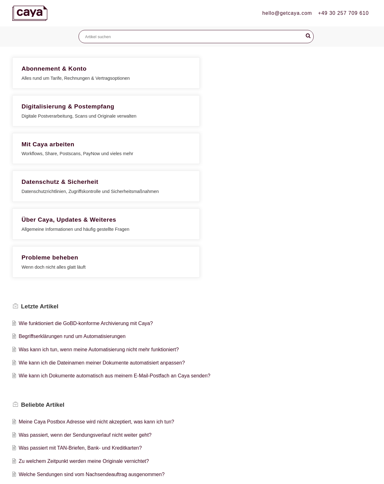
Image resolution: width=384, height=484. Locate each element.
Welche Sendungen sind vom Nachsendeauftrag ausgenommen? (91, 357)
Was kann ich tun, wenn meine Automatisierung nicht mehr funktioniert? (99, 232)
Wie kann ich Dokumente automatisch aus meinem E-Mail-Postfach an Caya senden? (114, 258)
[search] (196, 36)
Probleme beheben (294, 123)
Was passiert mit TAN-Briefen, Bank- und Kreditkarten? (80, 331)
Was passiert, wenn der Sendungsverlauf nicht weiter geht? (85, 317)
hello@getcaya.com (287, 13)
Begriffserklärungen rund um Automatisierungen (72, 219)
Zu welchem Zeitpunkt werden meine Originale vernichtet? (84, 344)
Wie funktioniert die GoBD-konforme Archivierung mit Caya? (86, 206)
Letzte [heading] (40, 189)
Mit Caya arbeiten (292, 68)
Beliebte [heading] (43, 287)
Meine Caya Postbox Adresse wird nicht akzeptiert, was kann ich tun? (96, 304)
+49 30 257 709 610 (343, 13)
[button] (308, 36)
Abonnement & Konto (53, 68)
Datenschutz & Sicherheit (59, 123)
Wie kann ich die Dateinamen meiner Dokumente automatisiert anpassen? (102, 245)
